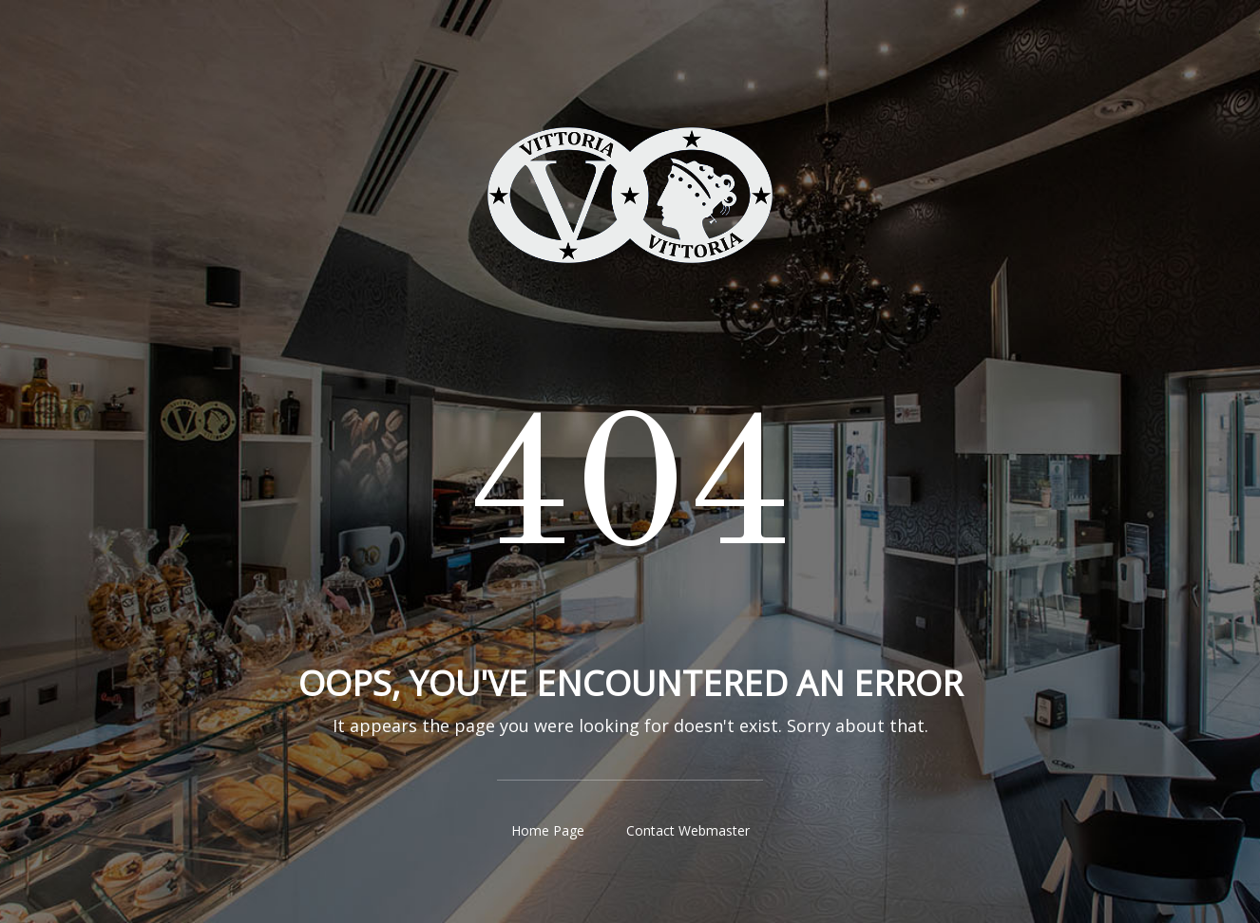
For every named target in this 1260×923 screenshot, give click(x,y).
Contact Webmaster (688, 830)
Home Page (547, 830)
